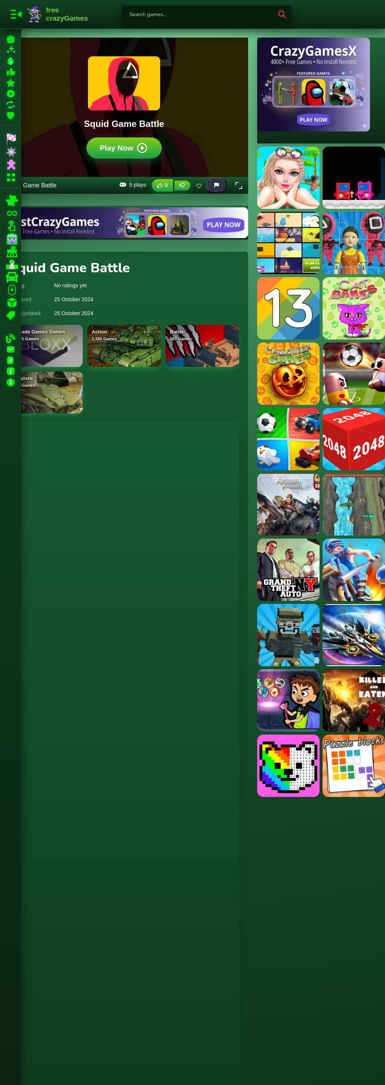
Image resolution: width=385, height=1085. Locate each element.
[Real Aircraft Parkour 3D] (354, 635)
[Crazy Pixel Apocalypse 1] (288, 635)
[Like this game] (162, 185)
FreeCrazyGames (57, 14)
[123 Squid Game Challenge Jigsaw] (354, 243)
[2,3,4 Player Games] (288, 439)
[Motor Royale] (354, 570)
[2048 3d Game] (354, 439)
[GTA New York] (288, 570)
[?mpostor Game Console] (354, 177)
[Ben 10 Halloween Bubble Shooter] (288, 700)
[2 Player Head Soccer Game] (354, 374)
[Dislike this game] (182, 185)
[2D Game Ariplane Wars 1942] (354, 504)
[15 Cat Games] (354, 308)
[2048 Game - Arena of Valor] (288, 504)
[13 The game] (288, 308)
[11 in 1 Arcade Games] (288, 243)
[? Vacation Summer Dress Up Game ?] (288, 177)
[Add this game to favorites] (199, 185)
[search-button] (282, 14)
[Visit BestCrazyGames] (124, 222)
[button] (238, 185)
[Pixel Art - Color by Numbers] (288, 766)
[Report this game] (216, 185)
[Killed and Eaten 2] (354, 700)
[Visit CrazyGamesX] (321, 84)
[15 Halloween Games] (288, 374)
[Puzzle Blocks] (354, 766)
